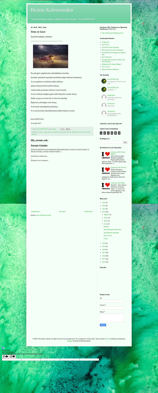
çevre (41, 132)
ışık (60, 132)
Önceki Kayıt (88, 211)
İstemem (106, 226)
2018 (104, 249)
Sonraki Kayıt (35, 211)
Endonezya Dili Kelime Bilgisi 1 (112, 64)
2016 (104, 256)
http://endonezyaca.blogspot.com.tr (112, 33)
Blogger (69, 341)
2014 (104, 262)
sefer (77, 132)
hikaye (56, 132)
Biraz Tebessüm (107, 57)
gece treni (51, 132)
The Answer (105, 45)
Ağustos (106, 214)
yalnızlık (34, 134)
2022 (104, 209)
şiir (80, 132)
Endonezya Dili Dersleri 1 (119, 167)
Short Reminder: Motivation (112, 229)
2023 (104, 205)
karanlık (63, 132)
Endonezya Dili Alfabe (118, 183)
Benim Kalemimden (52, 10)
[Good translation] (5, 356)
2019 (104, 246)
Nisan (106, 218)
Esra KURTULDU (113, 79)
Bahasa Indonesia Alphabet (110, 69)
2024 (104, 202)
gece (46, 132)
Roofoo (107, 339)
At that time (105, 42)
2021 (104, 212)
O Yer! (106, 238)
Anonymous (111, 95)
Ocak (106, 224)
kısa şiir (69, 132)
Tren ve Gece (106, 67)
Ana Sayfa (62, 211)
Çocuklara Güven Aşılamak (110, 47)
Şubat (106, 221)
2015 (104, 259)
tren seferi (87, 132)
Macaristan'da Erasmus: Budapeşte (112, 50)
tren (83, 132)
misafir (73, 132)
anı (38, 132)
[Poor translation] (12, 356)
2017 (104, 252)
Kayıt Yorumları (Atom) (43, 215)
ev (43, 132)
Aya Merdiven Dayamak (111, 232)
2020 (104, 243)
